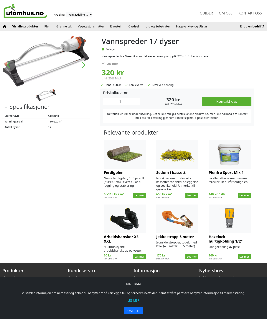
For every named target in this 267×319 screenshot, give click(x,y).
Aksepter (133, 311)
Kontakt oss (250, 13)
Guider (206, 13)
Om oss (225, 13)
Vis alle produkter (25, 26)
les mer (133, 300)
